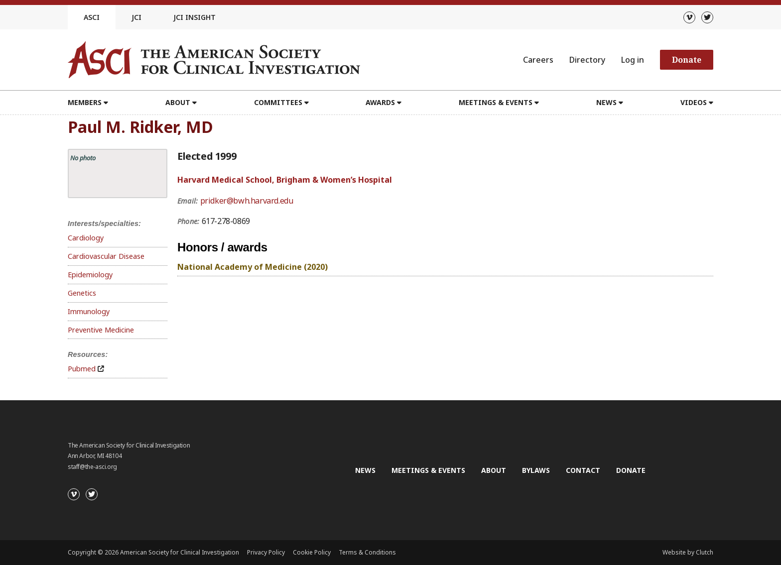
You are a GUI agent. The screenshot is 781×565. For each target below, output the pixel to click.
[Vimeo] (689, 17)
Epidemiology (90, 274)
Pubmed (82, 368)
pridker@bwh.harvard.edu (246, 200)
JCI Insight (194, 17)
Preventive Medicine (101, 330)
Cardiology (86, 237)
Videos (693, 102)
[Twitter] (707, 17)
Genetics (82, 293)
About (177, 102)
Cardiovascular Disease (106, 256)
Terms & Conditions (367, 552)
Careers (538, 59)
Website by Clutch (687, 552)
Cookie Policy (312, 552)
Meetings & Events (495, 102)
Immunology (89, 311)
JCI (136, 17)
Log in (632, 59)
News (606, 102)
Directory (587, 59)
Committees (278, 102)
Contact (583, 470)
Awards (380, 102)
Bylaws (536, 470)
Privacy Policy (266, 552)
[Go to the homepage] (214, 59)
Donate (686, 59)
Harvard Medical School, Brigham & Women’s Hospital (284, 179)
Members (85, 102)
